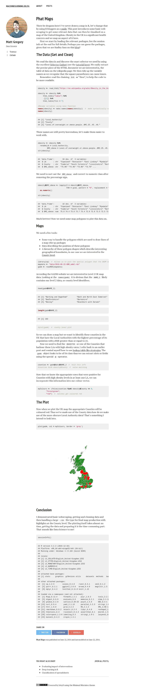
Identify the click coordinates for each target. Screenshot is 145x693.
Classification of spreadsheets (55, 672)
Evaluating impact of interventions (57, 666)
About (39, 6)
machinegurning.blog (16, 6)
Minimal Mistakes (81, 684)
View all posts (101, 660)
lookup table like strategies (87, 349)
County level (48, 254)
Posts (49, 6)
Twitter (11, 51)
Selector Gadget (58, 64)
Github (11, 54)
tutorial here (82, 64)
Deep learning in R (50, 669)
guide (64, 28)
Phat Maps (44, 18)
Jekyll (61, 684)
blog (77, 47)
